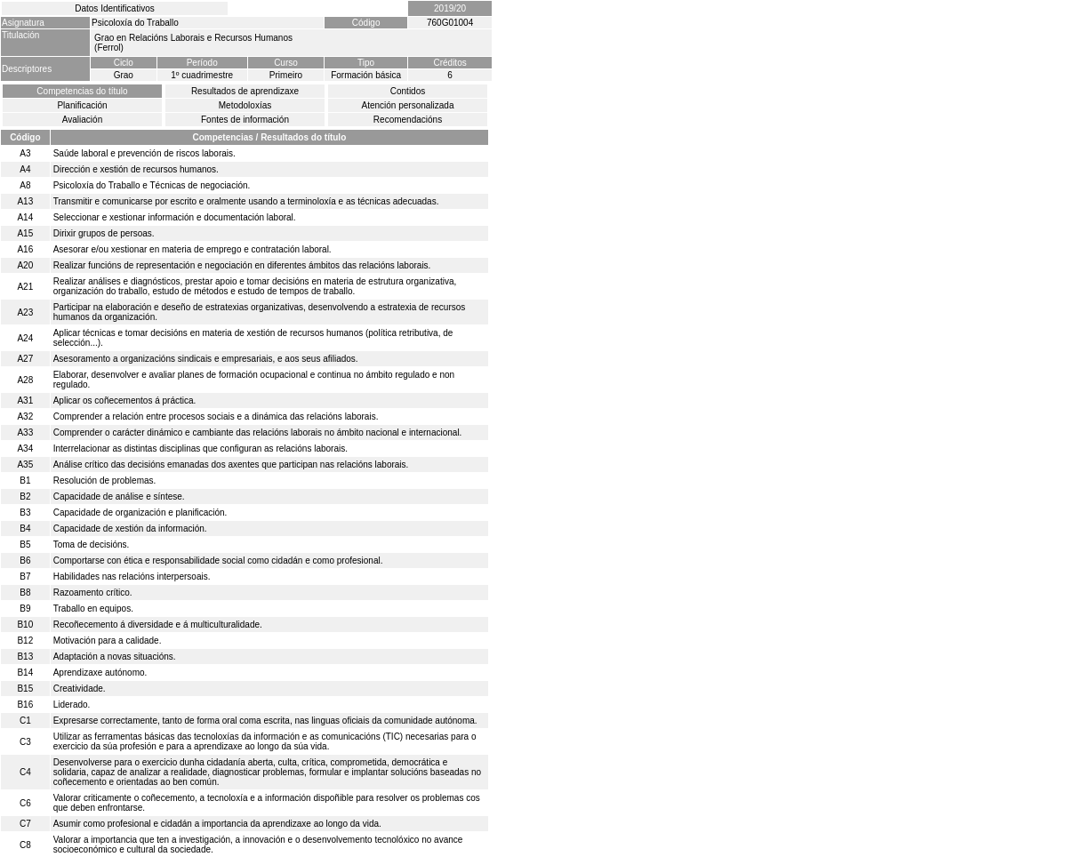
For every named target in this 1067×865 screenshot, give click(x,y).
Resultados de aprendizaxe (245, 91)
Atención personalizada (408, 105)
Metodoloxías (245, 105)
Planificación (82, 105)
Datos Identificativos (115, 8)
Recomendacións (407, 119)
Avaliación (82, 119)
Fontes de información (245, 119)
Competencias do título (81, 91)
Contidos (407, 91)
